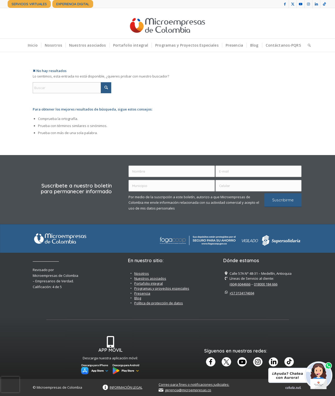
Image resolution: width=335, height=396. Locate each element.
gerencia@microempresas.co (188, 390)
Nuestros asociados (150, 278)
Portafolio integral (148, 283)
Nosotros (141, 273)
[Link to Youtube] (300, 4)
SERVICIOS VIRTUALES (29, 4)
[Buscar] (307, 45)
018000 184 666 (265, 284)
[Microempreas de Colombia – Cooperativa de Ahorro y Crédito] (167, 23)
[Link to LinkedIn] (316, 4)
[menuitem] (29, 4)
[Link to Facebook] (285, 4)
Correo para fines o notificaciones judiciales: (194, 384)
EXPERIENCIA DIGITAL (72, 4)
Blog (137, 298)
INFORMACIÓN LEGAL (126, 387)
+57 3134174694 (242, 293)
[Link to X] (293, 4)
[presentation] (10, 384)
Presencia (142, 293)
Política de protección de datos (158, 303)
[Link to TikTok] (324, 4)
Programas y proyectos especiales (161, 288)
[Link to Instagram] (308, 4)
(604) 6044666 (240, 284)
